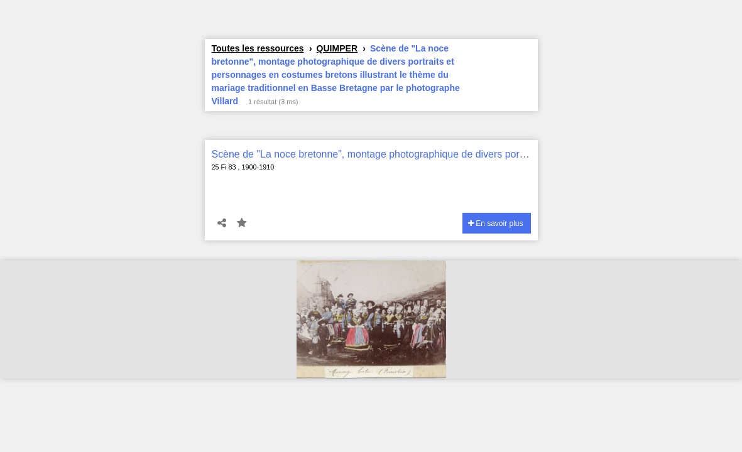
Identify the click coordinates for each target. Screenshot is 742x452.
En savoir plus (495, 223)
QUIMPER (337, 48)
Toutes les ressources (258, 48)
